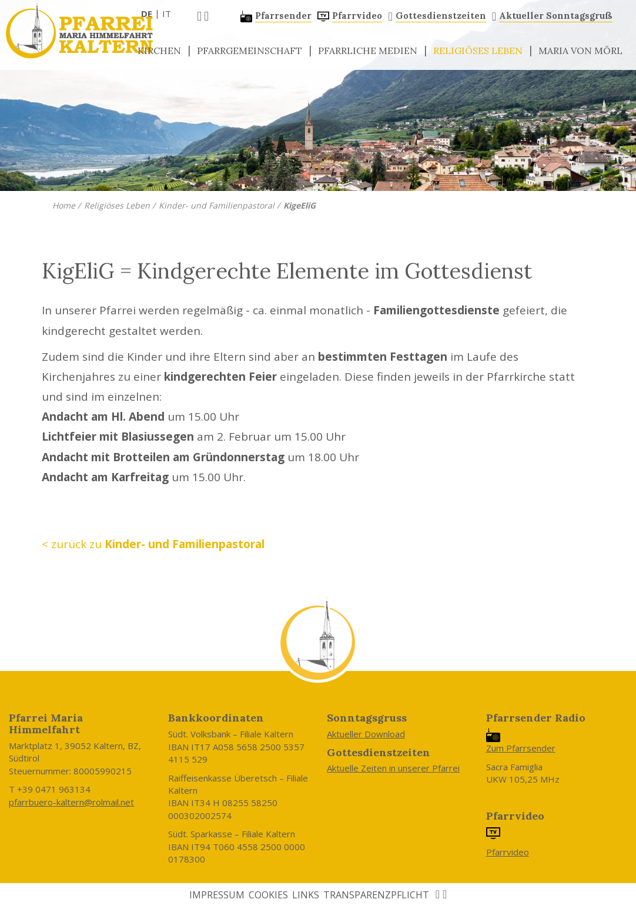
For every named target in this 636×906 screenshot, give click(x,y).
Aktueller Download (366, 734)
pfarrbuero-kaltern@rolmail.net (71, 802)
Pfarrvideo (507, 852)
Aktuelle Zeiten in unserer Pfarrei (393, 768)
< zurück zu (153, 544)
